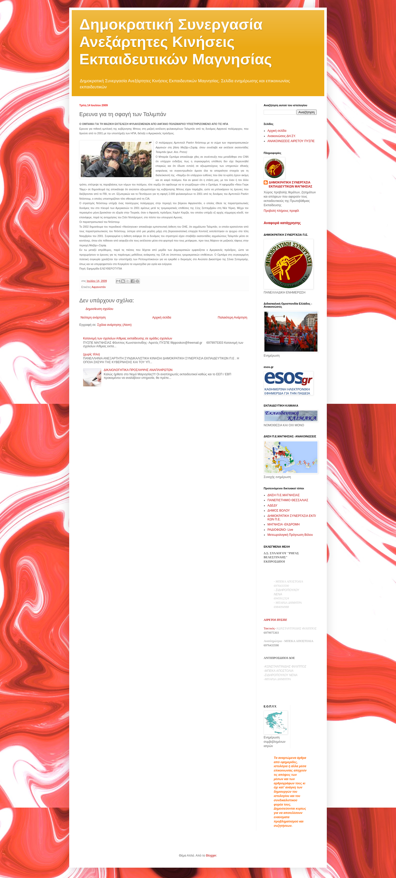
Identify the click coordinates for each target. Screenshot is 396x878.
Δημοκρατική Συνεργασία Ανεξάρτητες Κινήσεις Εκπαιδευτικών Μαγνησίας (175, 42)
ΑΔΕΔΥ (272, 505)
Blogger (211, 855)
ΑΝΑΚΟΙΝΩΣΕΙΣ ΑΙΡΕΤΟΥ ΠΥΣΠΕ (291, 141)
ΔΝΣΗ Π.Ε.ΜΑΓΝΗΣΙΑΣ (283, 495)
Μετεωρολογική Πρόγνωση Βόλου (290, 535)
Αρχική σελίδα (161, 317)
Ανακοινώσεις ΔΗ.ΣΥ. (281, 136)
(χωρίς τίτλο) (91, 354)
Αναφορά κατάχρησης (282, 223)
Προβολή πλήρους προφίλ (281, 210)
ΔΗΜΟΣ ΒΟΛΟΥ (278, 510)
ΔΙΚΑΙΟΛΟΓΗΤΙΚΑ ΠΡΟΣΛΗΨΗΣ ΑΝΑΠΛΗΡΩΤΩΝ (138, 370)
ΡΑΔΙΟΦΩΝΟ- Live (280, 529)
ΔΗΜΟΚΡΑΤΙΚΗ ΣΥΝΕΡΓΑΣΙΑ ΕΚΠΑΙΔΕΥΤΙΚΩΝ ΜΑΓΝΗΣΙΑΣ (290, 185)
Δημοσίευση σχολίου (99, 309)
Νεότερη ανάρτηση (93, 317)
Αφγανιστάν (99, 286)
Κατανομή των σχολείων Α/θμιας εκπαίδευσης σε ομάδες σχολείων (127, 338)
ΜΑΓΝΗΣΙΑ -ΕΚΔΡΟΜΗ (283, 524)
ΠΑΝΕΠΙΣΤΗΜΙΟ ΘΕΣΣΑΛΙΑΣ (287, 500)
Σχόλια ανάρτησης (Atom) (114, 325)
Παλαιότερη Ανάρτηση (232, 317)
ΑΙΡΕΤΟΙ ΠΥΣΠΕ (275, 620)
